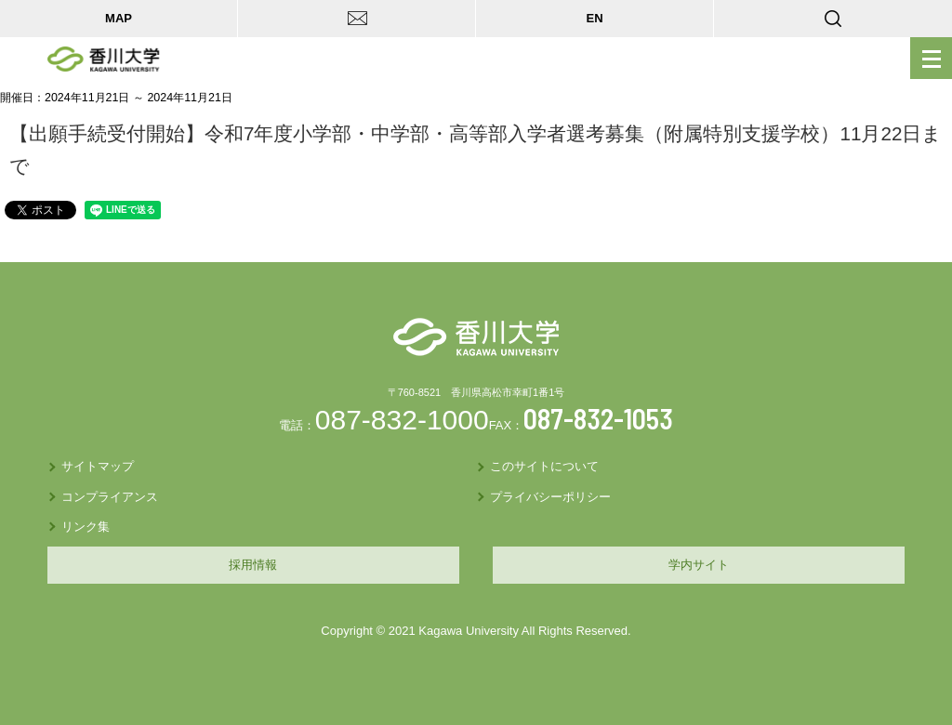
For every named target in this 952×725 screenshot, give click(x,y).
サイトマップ (97, 466)
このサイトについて (544, 466)
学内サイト (698, 565)
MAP (118, 18)
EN (594, 18)
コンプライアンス (109, 497)
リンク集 (85, 527)
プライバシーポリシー (550, 497)
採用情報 (253, 565)
